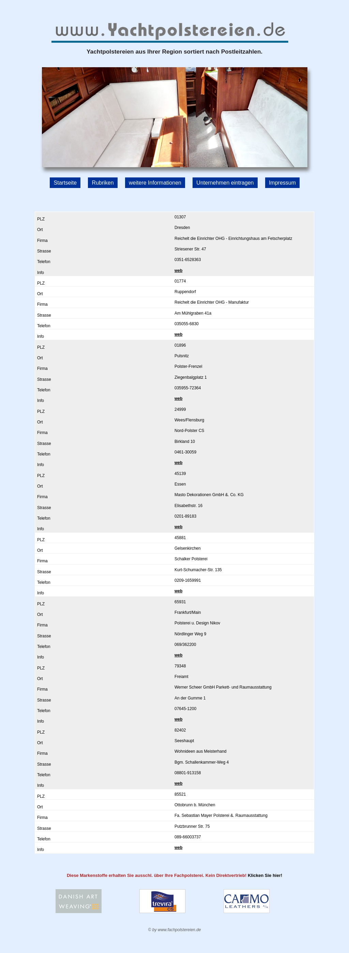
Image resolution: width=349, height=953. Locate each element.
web (178, 270)
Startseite (65, 182)
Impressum (282, 182)
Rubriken (103, 182)
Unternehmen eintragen (225, 182)
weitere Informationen (155, 182)
